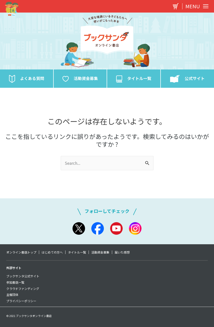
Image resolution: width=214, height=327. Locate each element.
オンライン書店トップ (21, 252)
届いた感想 (122, 252)
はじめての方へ (52, 252)
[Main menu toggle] (195, 6)
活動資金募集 (100, 252)
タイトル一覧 (77, 252)
